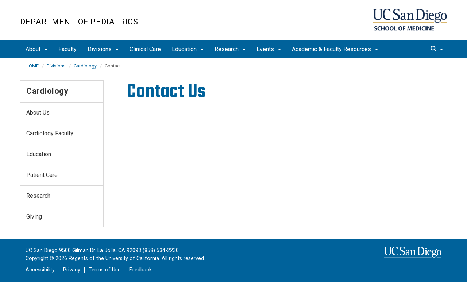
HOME (32, 66)
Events (268, 49)
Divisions (103, 49)
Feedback (140, 270)
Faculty (67, 49)
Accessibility (40, 270)
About (36, 49)
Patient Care (42, 174)
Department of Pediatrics (79, 21)
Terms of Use (105, 270)
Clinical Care (145, 49)
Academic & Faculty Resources (335, 49)
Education (188, 49)
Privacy (71, 270)
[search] (437, 49)
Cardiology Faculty (49, 133)
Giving (34, 216)
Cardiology (85, 66)
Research (230, 49)
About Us (38, 112)
